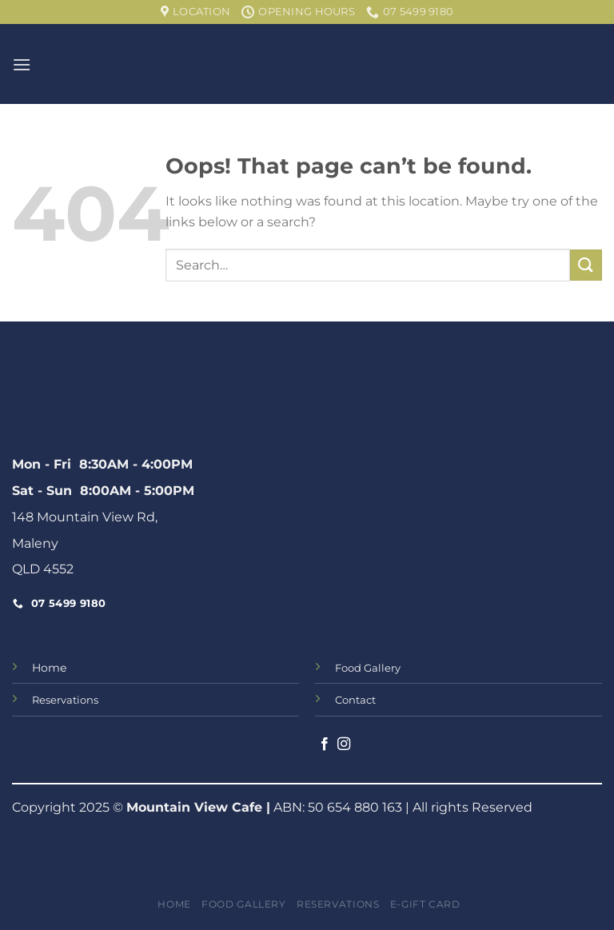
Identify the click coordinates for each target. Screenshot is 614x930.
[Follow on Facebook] (324, 744)
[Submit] (586, 265)
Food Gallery (243, 904)
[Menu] (21, 64)
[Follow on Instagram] (343, 744)
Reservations (338, 904)
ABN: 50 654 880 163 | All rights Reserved (401, 807)
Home (49, 667)
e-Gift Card (425, 904)
